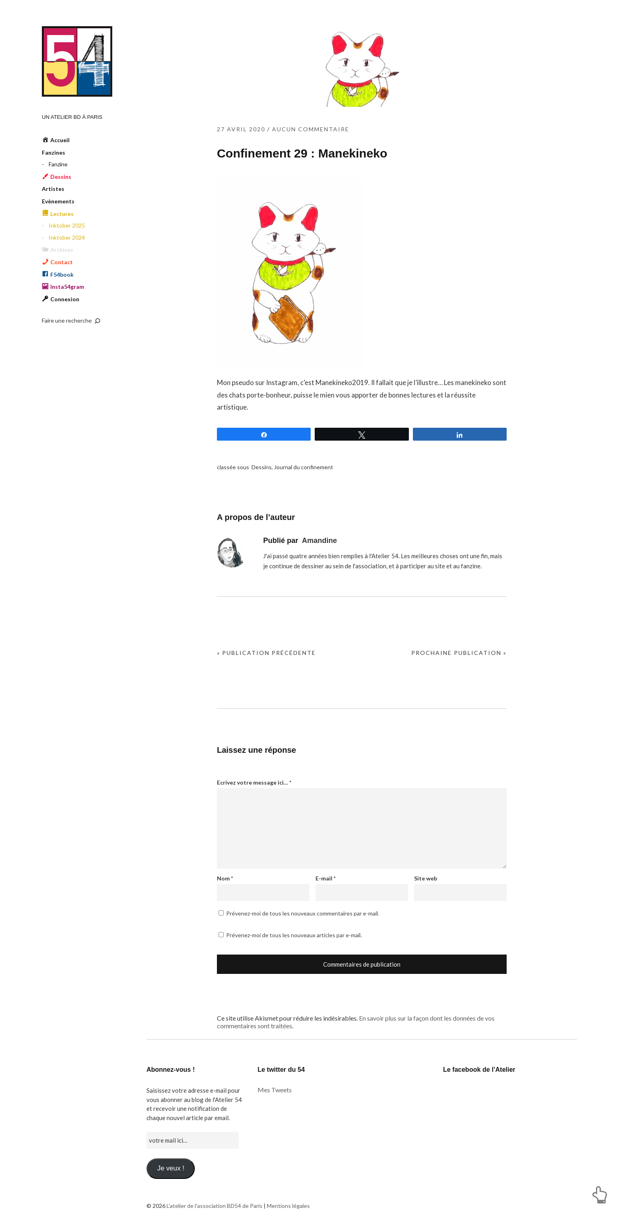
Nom (225, 878)
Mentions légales (288, 1205)
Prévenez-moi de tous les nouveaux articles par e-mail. (294, 935)
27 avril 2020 (241, 129)
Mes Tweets (275, 1090)
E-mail (326, 878)
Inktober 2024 (67, 237)
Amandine (319, 540)
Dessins (262, 467)
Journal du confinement (303, 467)
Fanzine (58, 164)
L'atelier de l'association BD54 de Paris (77, 61)
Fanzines (53, 152)
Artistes (53, 188)
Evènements (58, 201)
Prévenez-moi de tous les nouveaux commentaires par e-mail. (302, 913)
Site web (425, 878)
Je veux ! (170, 1168)
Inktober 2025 (67, 225)
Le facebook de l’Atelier (479, 1069)
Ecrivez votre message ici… (254, 782)
